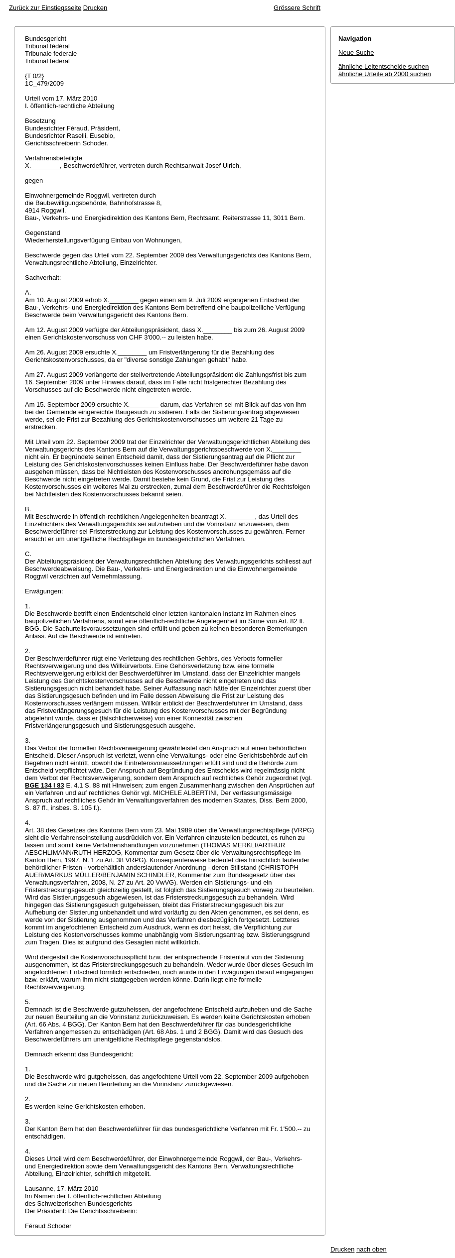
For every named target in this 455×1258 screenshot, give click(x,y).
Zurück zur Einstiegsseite (45, 7)
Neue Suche (356, 52)
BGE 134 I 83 (44, 785)
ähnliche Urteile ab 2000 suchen (384, 74)
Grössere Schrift (297, 7)
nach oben (371, 1249)
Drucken (95, 7)
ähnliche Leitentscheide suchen (383, 66)
